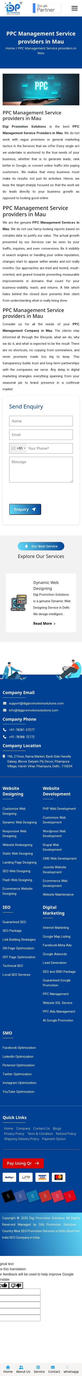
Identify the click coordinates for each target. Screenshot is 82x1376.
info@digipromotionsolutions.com (30, 710)
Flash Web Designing (17, 880)
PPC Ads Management (59, 1011)
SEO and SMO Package (59, 972)
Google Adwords (55, 954)
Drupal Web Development (52, 847)
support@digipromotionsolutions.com (33, 703)
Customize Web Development (54, 820)
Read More (44, 623)
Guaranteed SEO (14, 922)
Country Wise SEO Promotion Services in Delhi (33, 1231)
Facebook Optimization (19, 1048)
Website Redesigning (17, 845)
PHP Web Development (59, 809)
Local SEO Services (16, 975)
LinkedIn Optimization (18, 1057)
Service (39, 1369)
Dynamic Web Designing (20, 822)
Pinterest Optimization (19, 1065)
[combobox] (18, 448)
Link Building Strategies (19, 940)
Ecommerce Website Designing (18, 891)
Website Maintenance (58, 894)
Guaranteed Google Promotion (57, 982)
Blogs (57, 1128)
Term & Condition (40, 1134)
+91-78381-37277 (19, 730)
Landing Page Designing (20, 862)
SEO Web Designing (16, 871)
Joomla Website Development (54, 869)
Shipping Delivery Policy (21, 1139)
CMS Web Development (60, 858)
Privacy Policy (14, 1134)
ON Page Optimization (18, 948)
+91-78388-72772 (19, 737)
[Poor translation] (16, 1285)
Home (8, 1128)
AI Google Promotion (58, 1020)
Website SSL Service (57, 1003)
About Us (23, 1369)
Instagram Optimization (19, 1083)
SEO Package (12, 931)
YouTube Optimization (18, 1092)
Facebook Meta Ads (57, 945)
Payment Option (54, 1139)
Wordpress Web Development (54, 833)
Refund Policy (66, 1134)
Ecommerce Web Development (55, 883)
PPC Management (56, 994)
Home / (11, 48)
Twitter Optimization (17, 1074)
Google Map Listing (56, 936)
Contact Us (41, 1128)
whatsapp (71, 1369)
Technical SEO (13, 966)
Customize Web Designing (14, 811)
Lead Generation (54, 963)
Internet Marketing (56, 928)
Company (23, 1128)
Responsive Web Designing (14, 833)
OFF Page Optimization (19, 957)
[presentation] (42, 495)
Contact (54, 1369)
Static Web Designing (18, 854)
